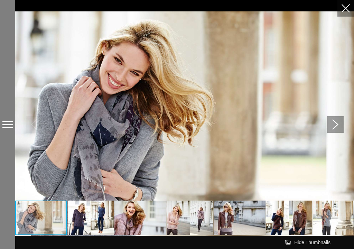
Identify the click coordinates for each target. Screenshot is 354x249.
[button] (335, 124)
